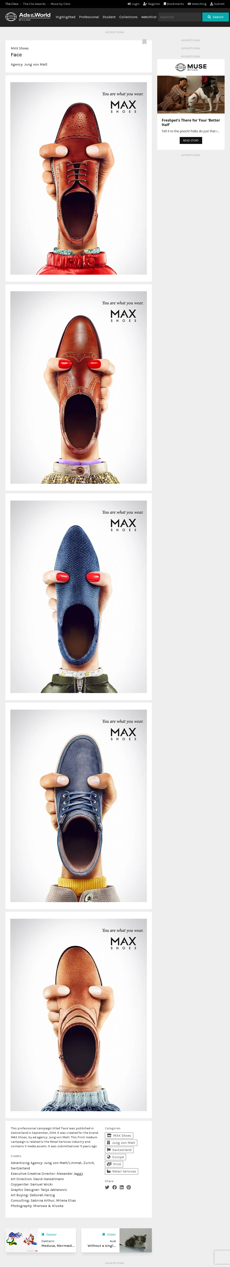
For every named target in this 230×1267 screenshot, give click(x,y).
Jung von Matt (35, 64)
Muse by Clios (61, 4)
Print (114, 1164)
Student (109, 17)
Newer (49, 1234)
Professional (89, 17)
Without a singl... (102, 1245)
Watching (197, 4)
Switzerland (119, 1150)
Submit (217, 4)
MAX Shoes (20, 48)
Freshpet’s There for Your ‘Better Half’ (191, 122)
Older (109, 1234)
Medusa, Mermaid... (58, 1245)
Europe (115, 1157)
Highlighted (65, 17)
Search (215, 17)
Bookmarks (174, 4)
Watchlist (149, 17)
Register (151, 4)
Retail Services (121, 1171)
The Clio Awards (34, 4)
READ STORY (191, 140)
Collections (128, 17)
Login (133, 4)
